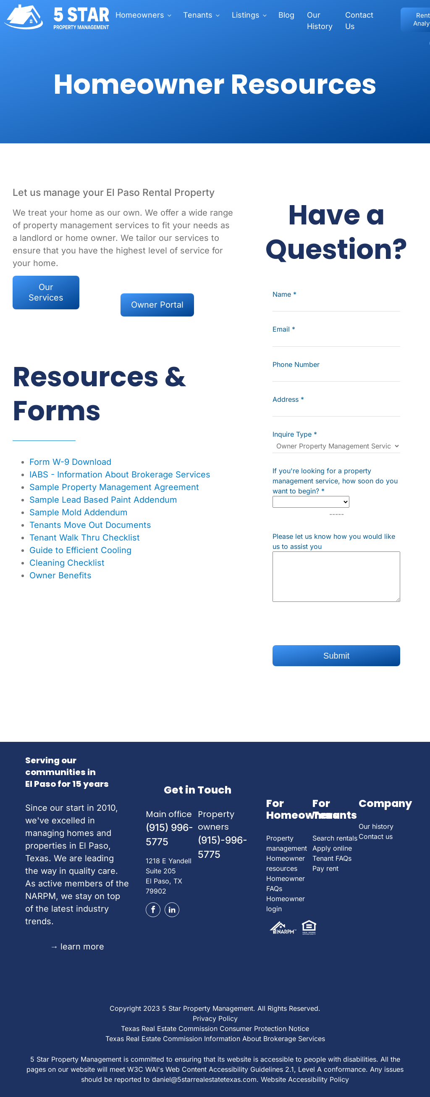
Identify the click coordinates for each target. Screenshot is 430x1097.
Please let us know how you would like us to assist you (334, 541)
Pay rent (325, 868)
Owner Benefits (60, 575)
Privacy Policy (215, 1018)
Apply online (332, 848)
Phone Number (296, 364)
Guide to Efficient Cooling (80, 550)
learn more (77, 946)
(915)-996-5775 (222, 847)
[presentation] (336, 628)
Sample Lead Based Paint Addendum (103, 500)
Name (284, 294)
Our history (376, 826)
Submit (336, 655)
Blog (286, 15)
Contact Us (359, 21)
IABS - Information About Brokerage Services (119, 474)
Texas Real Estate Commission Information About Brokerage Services (215, 1038)
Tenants (197, 15)
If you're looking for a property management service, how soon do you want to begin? (335, 481)
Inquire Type (295, 434)
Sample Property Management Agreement (114, 487)
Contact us (376, 836)
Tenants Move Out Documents (90, 525)
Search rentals (334, 838)
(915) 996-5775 (169, 835)
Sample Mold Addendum (78, 512)
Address (288, 399)
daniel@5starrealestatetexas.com (204, 1079)
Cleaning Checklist (67, 563)
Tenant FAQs (331, 858)
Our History (320, 21)
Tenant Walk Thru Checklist (84, 538)
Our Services (46, 292)
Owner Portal (157, 305)
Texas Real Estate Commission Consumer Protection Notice (215, 1028)
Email (284, 329)
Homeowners (139, 15)
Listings (246, 15)
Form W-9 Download (70, 462)
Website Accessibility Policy (305, 1079)
